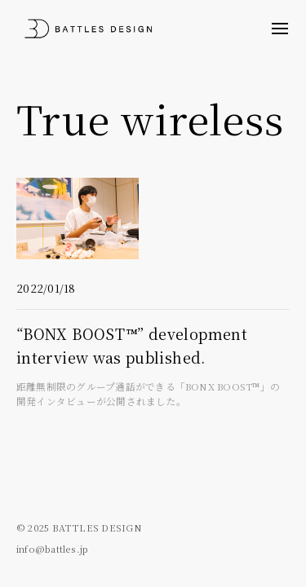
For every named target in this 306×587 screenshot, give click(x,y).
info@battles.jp (52, 548)
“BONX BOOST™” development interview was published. (153, 366)
